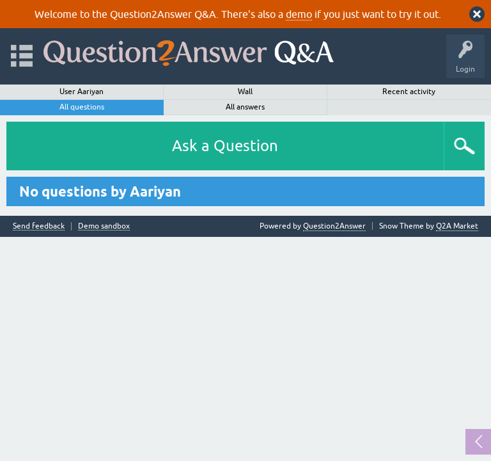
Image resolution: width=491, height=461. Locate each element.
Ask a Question (225, 145)
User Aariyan (81, 91)
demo (299, 14)
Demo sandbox (104, 226)
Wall (245, 91)
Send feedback (39, 226)
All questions (81, 106)
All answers (245, 106)
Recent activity (408, 91)
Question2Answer (334, 226)
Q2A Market (457, 226)
